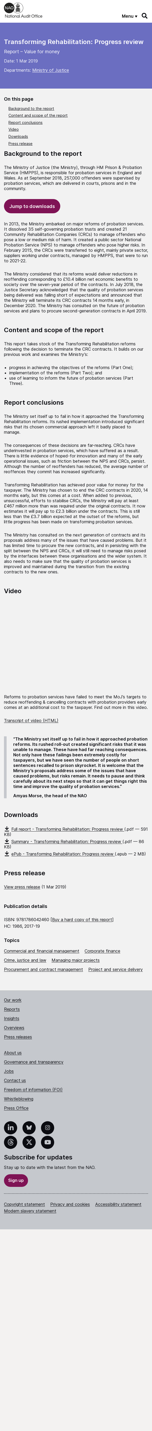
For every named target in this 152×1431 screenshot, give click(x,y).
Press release (20, 143)
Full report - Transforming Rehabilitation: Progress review (64, 829)
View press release (22, 886)
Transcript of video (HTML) (31, 720)
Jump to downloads (32, 206)
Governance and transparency (33, 1062)
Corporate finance (102, 951)
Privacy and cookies (70, 1204)
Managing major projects (76, 960)
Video (13, 129)
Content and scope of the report (38, 115)
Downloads (18, 136)
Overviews (14, 1027)
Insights (11, 1018)
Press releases (18, 1037)
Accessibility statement (118, 1204)
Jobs (9, 1071)
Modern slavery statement (30, 1211)
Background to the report (31, 108)
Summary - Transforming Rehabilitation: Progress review (63, 841)
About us (13, 1052)
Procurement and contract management (43, 969)
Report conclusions (25, 122)
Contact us (15, 1080)
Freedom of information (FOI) (33, 1089)
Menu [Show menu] (127, 16)
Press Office (16, 1108)
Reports (12, 1009)
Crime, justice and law (25, 960)
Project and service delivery (115, 969)
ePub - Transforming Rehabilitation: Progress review (59, 854)
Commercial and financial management (41, 951)
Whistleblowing (18, 1098)
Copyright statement (24, 1204)
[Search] (145, 16)
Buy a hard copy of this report (82, 919)
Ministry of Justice (50, 70)
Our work (12, 1000)
